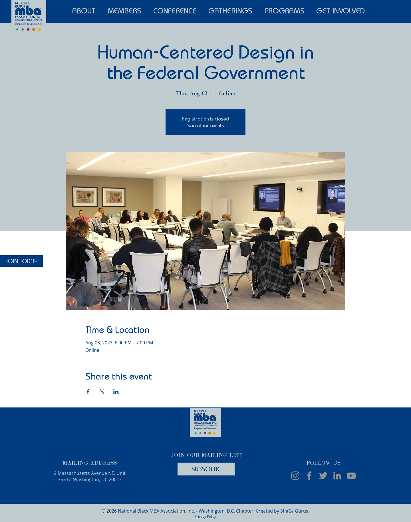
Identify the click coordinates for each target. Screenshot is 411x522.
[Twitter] (323, 475)
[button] (84, 10)
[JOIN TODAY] (21, 261)
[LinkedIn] (337, 475)
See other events (205, 126)
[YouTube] (351, 475)
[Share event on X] (102, 391)
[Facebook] (309, 475)
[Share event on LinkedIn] (116, 391)
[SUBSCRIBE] (206, 469)
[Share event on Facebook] (88, 391)
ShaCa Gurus (294, 511)
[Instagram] (295, 475)
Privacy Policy (205, 516)
